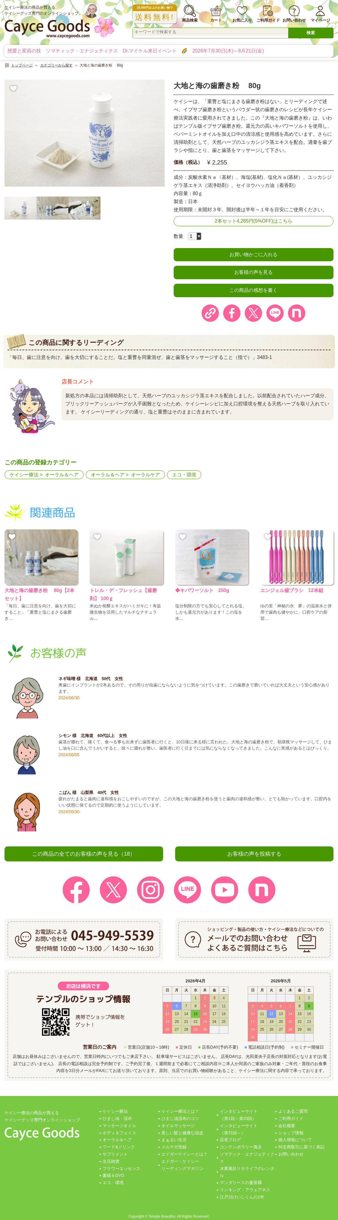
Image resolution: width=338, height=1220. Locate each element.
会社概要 (286, 1125)
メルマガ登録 (174, 1146)
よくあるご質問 (293, 1111)
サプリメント (115, 1154)
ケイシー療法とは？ (180, 1111)
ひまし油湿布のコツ (180, 1118)
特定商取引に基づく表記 (301, 1146)
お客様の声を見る (253, 272)
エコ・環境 (184, 474)
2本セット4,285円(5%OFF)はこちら (253, 221)
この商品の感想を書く (253, 290)
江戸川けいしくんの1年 (242, 1197)
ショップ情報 (291, 1132)
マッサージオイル (119, 1125)
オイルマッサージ (178, 1125)
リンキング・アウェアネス (245, 1189)
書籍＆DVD (113, 1175)
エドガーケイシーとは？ (184, 1154)
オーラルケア (145, 474)
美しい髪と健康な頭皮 (182, 1132)
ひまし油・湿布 (117, 1118)
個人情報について (295, 1139)
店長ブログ (230, 1139)
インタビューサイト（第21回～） (239, 1129)
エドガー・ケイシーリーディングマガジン (182, 1165)
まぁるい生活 (174, 1139)
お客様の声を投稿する (254, 854)
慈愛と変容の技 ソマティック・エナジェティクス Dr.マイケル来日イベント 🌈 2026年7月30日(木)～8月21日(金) (135, 50)
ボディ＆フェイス (119, 1132)
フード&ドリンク (119, 1146)
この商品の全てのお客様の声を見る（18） (83, 854)
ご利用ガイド (291, 1118)
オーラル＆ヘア (62, 474)
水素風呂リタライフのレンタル (247, 1172)
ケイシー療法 (24, 474)
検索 (311, 32)
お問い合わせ (291, 1154)
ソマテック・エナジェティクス (247, 1158)
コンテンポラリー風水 (241, 1146)
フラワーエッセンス (121, 1168)
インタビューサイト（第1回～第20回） (239, 1115)
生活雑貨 (111, 1161)
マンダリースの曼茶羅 (241, 1182)
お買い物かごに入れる (253, 254)
